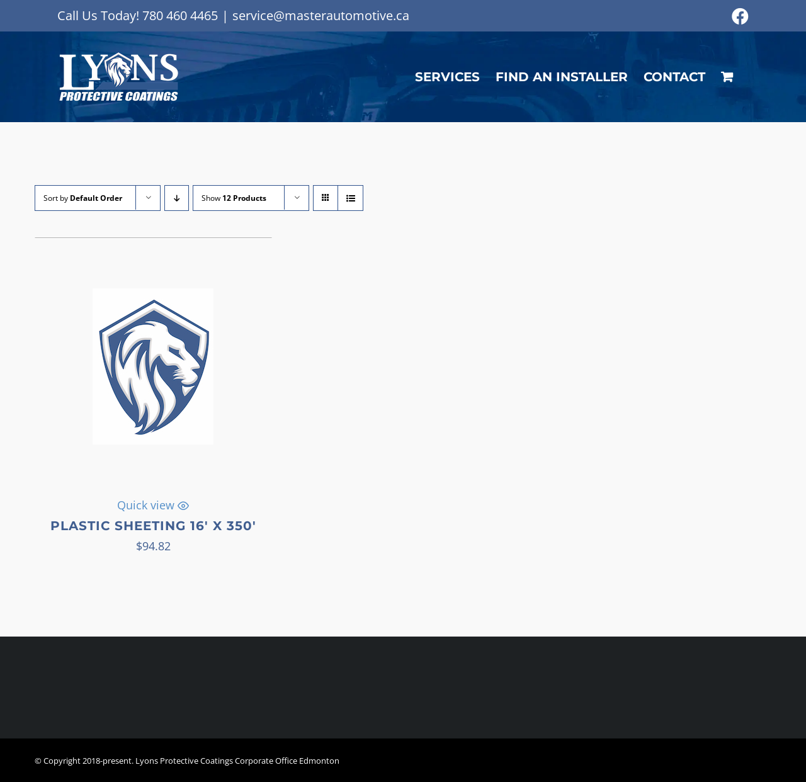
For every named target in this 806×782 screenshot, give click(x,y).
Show (234, 198)
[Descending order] (176, 198)
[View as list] (350, 198)
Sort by (82, 198)
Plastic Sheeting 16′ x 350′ (153, 525)
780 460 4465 (180, 15)
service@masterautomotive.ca (320, 15)
